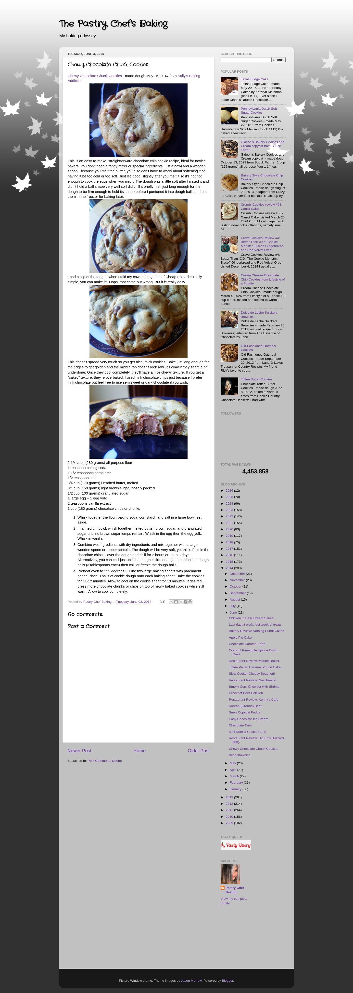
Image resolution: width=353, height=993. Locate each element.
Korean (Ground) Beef (245, 706)
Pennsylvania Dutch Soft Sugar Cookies (259, 110)
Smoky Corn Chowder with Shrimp (254, 686)
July (233, 606)
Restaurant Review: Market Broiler (254, 661)
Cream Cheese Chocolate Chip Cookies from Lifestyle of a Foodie (263, 279)
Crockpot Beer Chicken (246, 693)
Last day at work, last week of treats (255, 624)
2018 (230, 542)
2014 (230, 568)
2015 (230, 562)
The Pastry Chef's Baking (113, 24)
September (238, 593)
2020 (230, 529)
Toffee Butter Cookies (256, 379)
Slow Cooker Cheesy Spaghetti (252, 673)
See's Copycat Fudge (245, 712)
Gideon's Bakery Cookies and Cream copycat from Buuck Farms (262, 146)
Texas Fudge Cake (254, 79)
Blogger (227, 980)
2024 (230, 503)
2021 (230, 523)
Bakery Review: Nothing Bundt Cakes (256, 631)
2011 (230, 810)
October (236, 586)
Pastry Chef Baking (235, 890)
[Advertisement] (245, 937)
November (238, 580)
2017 (230, 548)
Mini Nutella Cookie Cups (247, 732)
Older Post (199, 750)
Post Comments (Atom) (105, 761)
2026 (230, 490)
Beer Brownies (240, 755)
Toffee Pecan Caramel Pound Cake (255, 667)
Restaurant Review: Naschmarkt (253, 680)
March (235, 776)
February (237, 782)
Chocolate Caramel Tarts (247, 644)
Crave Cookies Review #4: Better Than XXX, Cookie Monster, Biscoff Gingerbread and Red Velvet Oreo (262, 244)
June (234, 612)
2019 (230, 535)
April (233, 770)
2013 (230, 797)
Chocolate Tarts (240, 725)
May (233, 763)
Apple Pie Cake (240, 637)
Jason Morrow (191, 980)
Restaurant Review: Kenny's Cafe (253, 699)
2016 (230, 555)
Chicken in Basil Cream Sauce (251, 618)
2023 (230, 510)
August (235, 599)
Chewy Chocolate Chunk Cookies (95, 76)
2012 (230, 803)
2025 (230, 497)
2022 (230, 516)
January (236, 789)
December (238, 574)
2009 (230, 823)
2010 (230, 817)
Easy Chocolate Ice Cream (248, 719)
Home (139, 750)
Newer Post (79, 750)
